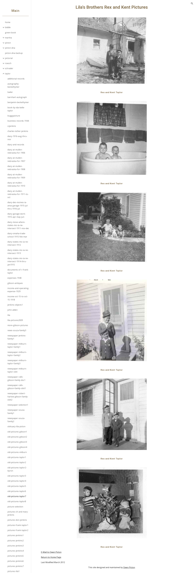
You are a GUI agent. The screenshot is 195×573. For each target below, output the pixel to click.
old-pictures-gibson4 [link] (17, 447)
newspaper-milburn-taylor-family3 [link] (17, 362)
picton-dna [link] (10, 47)
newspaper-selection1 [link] (17, 404)
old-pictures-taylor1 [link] (16, 457)
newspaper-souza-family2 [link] (16, 420)
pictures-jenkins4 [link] (15, 550)
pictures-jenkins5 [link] (15, 555)
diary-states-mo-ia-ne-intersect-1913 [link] (17, 252)
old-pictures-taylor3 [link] (16, 475)
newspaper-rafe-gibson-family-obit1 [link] (16, 387)
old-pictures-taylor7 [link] (16, 496)
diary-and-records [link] (15, 144)
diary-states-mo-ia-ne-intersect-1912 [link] (17, 243)
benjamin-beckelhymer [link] (18, 102)
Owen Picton (130, 567)
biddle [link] (8, 27)
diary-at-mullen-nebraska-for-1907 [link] (16, 159)
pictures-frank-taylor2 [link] (17, 530)
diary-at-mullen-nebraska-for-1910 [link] (16, 184)
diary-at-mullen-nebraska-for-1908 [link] (16, 168)
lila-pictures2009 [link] (15, 320)
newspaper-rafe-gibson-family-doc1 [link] (16, 378)
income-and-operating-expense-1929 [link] (18, 290)
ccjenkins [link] (11, 126)
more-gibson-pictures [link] (17, 325)
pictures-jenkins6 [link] (15, 561)
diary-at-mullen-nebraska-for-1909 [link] (16, 176)
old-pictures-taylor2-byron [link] (17, 469)
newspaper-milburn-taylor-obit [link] (17, 370)
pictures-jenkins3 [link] (15, 545)
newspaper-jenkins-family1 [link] (16, 337)
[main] (113, 7)
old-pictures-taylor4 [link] (16, 481)
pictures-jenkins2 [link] (15, 540)
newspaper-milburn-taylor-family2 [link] (17, 354)
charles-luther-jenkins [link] (17, 131)
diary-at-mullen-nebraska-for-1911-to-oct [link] (18, 194)
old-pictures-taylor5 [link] (16, 486)
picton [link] (8, 42)
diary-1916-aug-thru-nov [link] (17, 138)
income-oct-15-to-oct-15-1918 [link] (17, 298)
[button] (192, 3)
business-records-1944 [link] (18, 120)
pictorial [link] (9, 58)
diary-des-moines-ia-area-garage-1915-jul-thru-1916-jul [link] (17, 205)
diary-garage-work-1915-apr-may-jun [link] (16, 215)
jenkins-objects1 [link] (15, 304)
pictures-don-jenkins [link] (17, 520)
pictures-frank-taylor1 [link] (17, 525)
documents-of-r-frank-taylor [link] (18, 271)
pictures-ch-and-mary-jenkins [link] (17, 513)
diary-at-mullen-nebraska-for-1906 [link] (16, 151)
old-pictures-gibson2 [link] (17, 436)
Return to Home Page (52, 557)
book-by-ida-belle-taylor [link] (16, 109)
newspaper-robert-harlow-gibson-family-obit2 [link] (17, 396)
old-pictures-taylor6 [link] (16, 491)
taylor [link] (7, 73)
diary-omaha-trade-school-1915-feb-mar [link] (17, 235)
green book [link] (10, 32)
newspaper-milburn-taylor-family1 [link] (17, 345)
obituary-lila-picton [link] (16, 426)
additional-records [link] (15, 78)
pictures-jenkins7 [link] (15, 566)
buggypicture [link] (13, 115)
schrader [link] (9, 68)
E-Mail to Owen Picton (52, 552)
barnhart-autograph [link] (17, 97)
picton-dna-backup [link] (14, 53)
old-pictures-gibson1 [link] (17, 431)
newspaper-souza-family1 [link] (16, 411)
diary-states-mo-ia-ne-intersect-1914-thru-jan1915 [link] (17, 261)
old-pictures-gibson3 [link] (17, 442)
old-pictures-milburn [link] (17, 452)
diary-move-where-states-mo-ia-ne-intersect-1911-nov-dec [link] (18, 225)
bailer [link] (10, 92)
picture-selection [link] (15, 506)
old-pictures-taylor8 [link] (16, 501)
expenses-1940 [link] (14, 278)
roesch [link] (8, 63)
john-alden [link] (12, 310)
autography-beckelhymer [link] (13, 85)
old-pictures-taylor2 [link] (16, 462)
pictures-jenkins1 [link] (15, 535)
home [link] (7, 22)
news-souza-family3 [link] (16, 330)
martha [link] (8, 37)
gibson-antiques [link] (15, 283)
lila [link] (8, 315)
